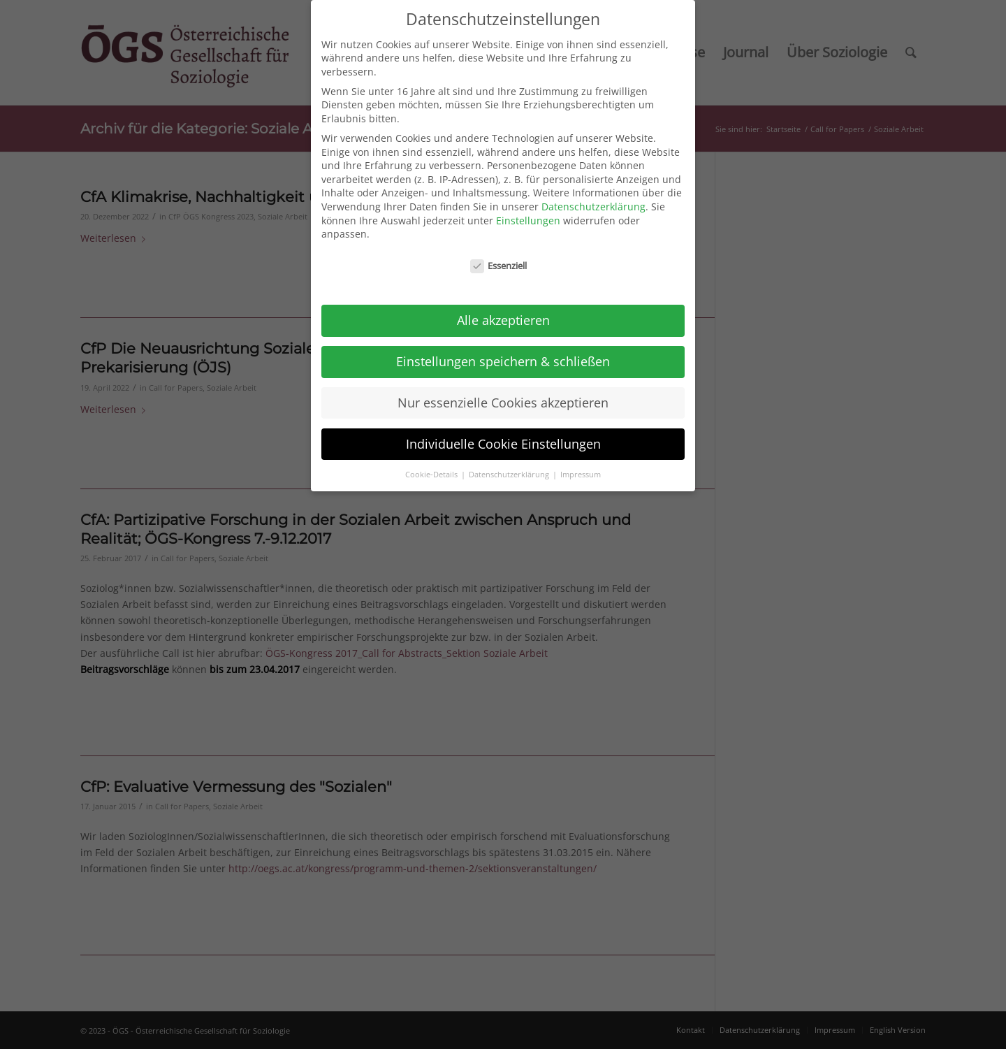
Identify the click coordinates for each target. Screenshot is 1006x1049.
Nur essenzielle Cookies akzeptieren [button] (503, 394)
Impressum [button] (580, 466)
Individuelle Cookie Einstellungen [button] (503, 435)
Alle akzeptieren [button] (503, 311)
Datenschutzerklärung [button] (510, 466)
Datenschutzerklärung (593, 198)
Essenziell (498, 257)
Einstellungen (528, 212)
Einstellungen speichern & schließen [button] (503, 353)
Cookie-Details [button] (432, 466)
